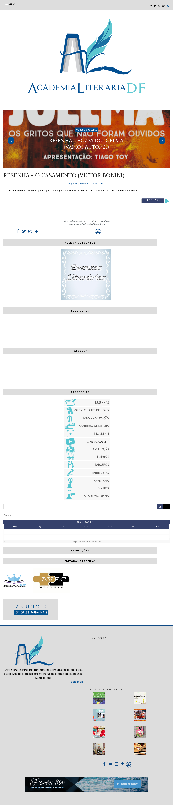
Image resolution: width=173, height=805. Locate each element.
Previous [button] (11, 140)
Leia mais (77, 681)
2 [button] (86, 166)
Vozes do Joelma (86, 130)
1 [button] (81, 166)
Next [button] (162, 140)
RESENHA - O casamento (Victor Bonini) (64, 175)
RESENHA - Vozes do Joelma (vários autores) (86, 144)
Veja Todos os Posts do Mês (87, 541)
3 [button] (91, 166)
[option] (86, 139)
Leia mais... (154, 200)
